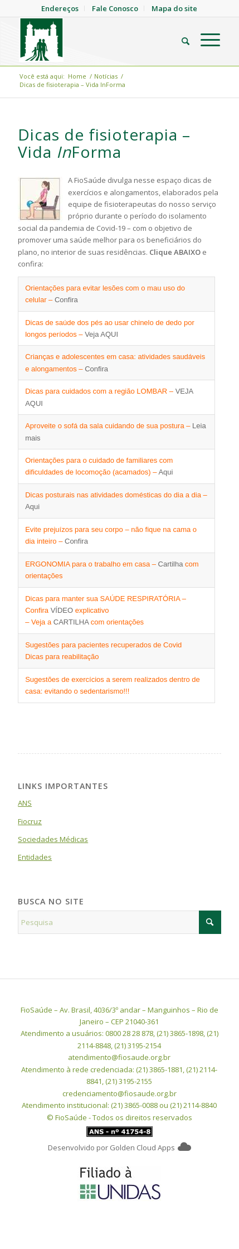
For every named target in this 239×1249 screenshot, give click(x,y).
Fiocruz (30, 821)
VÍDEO (62, 610)
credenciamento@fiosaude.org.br (119, 1093)
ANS (25, 803)
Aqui (165, 472)
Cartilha (170, 564)
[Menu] (204, 39)
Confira (66, 300)
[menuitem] (179, 39)
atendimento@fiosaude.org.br (119, 1057)
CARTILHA (71, 622)
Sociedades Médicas (53, 839)
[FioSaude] (99, 39)
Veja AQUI (101, 334)
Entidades (35, 857)
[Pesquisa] (179, 39)
